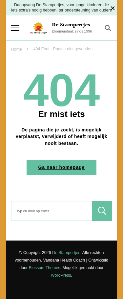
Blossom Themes (44, 267)
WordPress (61, 275)
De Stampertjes (71, 25)
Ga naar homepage (61, 167)
